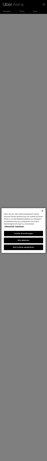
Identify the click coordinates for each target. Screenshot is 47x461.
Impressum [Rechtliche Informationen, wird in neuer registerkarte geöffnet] (19, 226)
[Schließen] (42, 211)
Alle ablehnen (23, 240)
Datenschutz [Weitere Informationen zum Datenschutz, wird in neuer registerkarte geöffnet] (10, 226)
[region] (23, 230)
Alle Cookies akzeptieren (23, 247)
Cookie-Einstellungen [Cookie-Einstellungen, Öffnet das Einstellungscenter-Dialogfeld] (23, 233)
